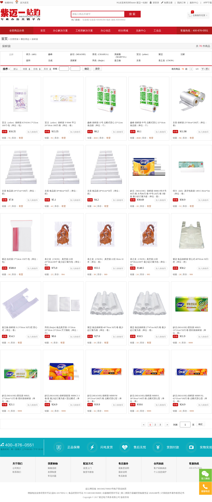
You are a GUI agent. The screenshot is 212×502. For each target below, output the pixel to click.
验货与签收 (88, 472)
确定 (200, 424)
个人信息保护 (160, 472)
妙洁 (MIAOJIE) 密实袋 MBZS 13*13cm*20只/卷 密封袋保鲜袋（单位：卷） (189, 330)
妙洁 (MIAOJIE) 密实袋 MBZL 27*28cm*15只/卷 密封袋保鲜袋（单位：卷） (18, 398)
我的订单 (181, 2)
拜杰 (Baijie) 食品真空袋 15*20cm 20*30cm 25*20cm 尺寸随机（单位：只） (61, 330)
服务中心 (194, 2)
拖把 (108, 20)
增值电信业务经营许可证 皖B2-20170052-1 (47, 493)
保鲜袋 (35, 39)
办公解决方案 (60, 30)
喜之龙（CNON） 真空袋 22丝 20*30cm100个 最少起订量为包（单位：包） (63, 262)
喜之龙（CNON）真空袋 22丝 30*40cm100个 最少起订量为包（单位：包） (148, 262)
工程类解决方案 (84, 30)
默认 (16, 69)
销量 (25, 69)
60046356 (101, 20)
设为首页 (24, 2)
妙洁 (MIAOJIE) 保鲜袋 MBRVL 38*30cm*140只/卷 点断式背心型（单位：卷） (147, 398)
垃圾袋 (92, 20)
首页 (42, 30)
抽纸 (113, 20)
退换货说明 (123, 468)
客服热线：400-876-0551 (194, 30)
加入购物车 (32, 132)
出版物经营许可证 (111, 493)
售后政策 (122, 476)
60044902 (120, 20)
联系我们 (17, 472)
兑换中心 (141, 30)
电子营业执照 (120, 489)
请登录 (156, 2)
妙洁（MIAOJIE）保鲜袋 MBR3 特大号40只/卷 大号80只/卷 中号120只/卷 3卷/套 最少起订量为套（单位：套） (148, 194)
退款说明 (122, 472)
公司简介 (17, 468)
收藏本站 (9, 2)
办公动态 (106, 30)
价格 (35, 69)
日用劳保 (14, 39)
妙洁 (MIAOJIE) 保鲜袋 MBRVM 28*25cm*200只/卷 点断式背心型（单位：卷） (104, 398)
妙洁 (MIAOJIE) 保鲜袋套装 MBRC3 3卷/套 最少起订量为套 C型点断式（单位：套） (62, 398)
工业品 (157, 30)
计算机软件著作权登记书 (172, 493)
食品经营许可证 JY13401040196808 (84, 493)
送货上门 (87, 468)
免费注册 (168, 2)
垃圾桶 (85, 20)
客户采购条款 (160, 468)
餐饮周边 (25, 39)
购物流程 (52, 468)
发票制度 (52, 472)
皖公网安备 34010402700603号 (100, 489)
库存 (46, 69)
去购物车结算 (199, 15)
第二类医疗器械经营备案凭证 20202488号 (140, 493)
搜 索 (132, 14)
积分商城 (123, 30)
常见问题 (52, 476)
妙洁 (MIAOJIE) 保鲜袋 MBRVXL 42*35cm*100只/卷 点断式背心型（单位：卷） (190, 398)
